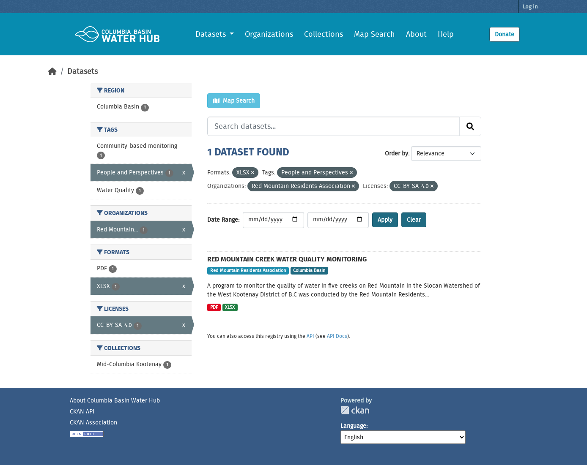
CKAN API (82, 411)
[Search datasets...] (333, 126)
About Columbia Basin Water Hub (115, 400)
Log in (530, 7)
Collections (323, 34)
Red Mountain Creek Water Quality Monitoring (287, 259)
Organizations (269, 34)
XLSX (230, 307)
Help (446, 34)
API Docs (337, 336)
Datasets (82, 71)
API (310, 336)
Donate (504, 34)
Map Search (374, 34)
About (416, 34)
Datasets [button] (211, 34)
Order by (396, 153)
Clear (414, 219)
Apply (385, 219)
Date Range (222, 219)
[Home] (52, 71)
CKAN (354, 410)
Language (353, 425)
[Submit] (470, 126)
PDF (214, 307)
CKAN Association (93, 422)
